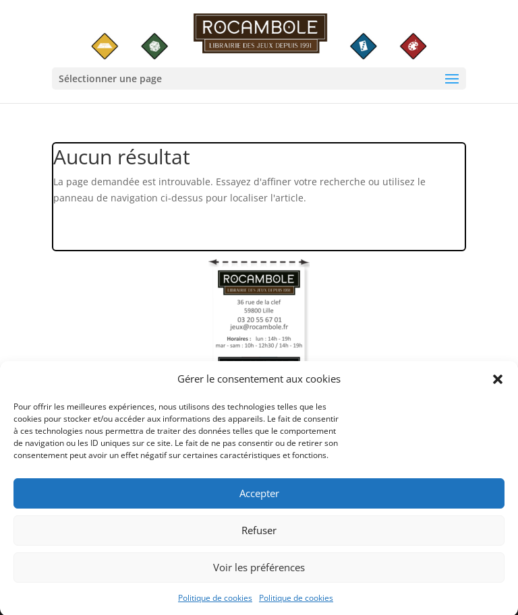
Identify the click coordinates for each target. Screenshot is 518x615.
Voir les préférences (259, 571)
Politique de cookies (215, 602)
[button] (498, 383)
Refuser (259, 534)
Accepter (259, 497)
